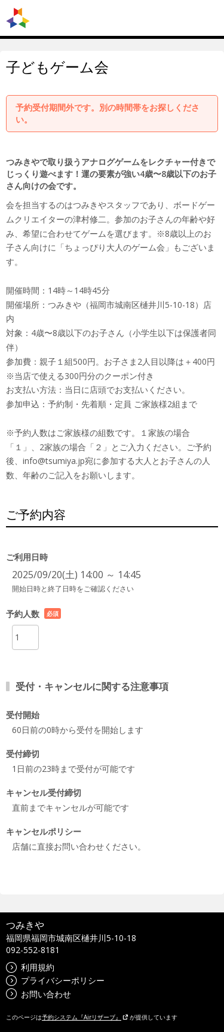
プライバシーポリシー (55, 980)
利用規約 (30, 967)
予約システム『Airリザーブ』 (85, 1017)
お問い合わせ (38, 994)
